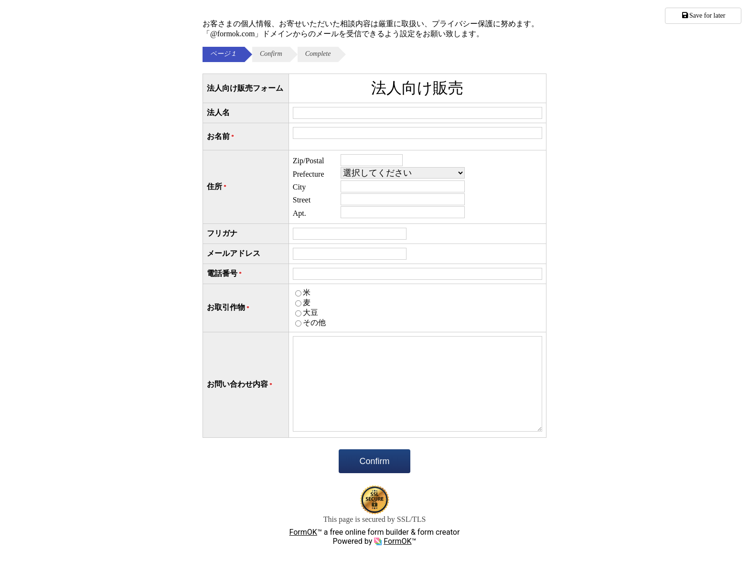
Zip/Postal (308, 161)
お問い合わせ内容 (240, 384)
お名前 (221, 136)
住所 (217, 186)
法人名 (218, 112)
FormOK (303, 532)
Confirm (374, 461)
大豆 (310, 312)
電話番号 (225, 273)
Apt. (299, 213)
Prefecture (308, 174)
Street (301, 200)
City (299, 187)
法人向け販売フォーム (245, 88)
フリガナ (222, 233)
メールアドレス (233, 253)
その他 (314, 322)
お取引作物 (229, 307)
